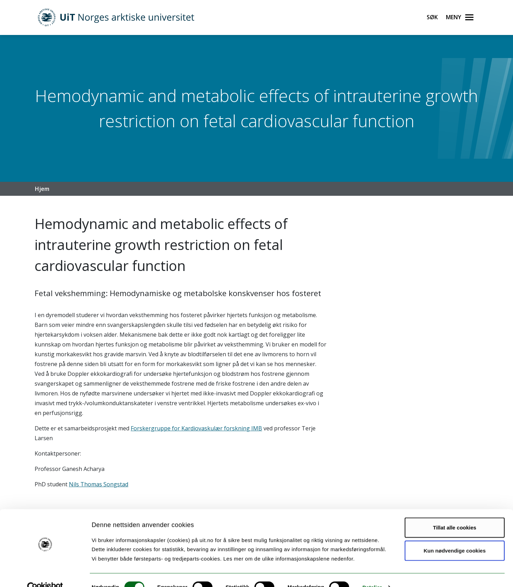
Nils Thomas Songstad (98, 484)
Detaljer (372, 573)
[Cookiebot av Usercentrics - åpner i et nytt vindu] (45, 573)
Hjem (42, 189)
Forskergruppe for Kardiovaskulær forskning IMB (196, 428)
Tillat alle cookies (454, 514)
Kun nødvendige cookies (455, 536)
